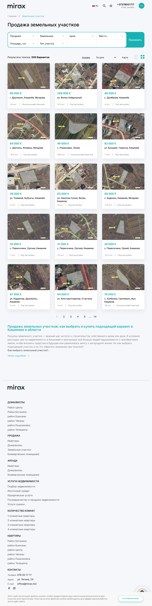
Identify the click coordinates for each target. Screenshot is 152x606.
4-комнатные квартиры (21, 529)
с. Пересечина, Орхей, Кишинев (122, 248)
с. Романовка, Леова (68, 148)
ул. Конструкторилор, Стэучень (74, 298)
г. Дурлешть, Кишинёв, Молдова (27, 97)
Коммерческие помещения (23, 454)
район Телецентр (18, 429)
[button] (43, 87)
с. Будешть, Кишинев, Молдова (121, 198)
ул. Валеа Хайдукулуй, (69, 97)
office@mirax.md (26, 583)
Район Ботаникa (17, 411)
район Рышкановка (19, 425)
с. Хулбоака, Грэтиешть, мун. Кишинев (120, 300)
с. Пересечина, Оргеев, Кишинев (28, 248)
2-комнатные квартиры (21, 520)
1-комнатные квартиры (21, 515)
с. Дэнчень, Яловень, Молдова (26, 148)
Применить (135, 39)
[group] (29, 76)
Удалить (86, 57)
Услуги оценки (16, 504)
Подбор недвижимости (21, 486)
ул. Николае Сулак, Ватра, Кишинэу (71, 199)
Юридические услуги (20, 495)
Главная (12, 16)
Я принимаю (130, 599)
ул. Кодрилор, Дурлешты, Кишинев (24, 300)
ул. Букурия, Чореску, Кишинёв (121, 148)
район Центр (15, 549)
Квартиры (13, 440)
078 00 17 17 (24, 574)
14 (95, 317)
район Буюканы (17, 416)
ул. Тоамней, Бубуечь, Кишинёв (27, 198)
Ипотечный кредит (19, 490)
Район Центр (15, 407)
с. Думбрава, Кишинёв (116, 97)
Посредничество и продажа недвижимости (33, 499)
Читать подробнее (19, 355)
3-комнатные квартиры (21, 524)
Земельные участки (19, 449)
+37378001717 (125, 4)
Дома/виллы (15, 445)
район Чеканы (16, 420)
